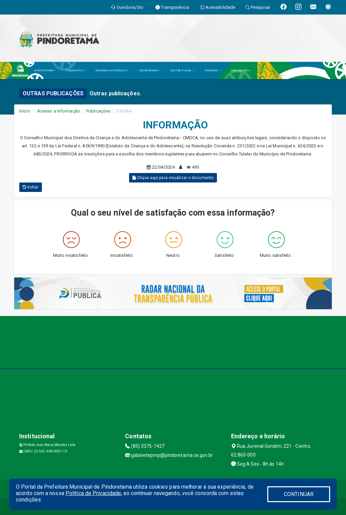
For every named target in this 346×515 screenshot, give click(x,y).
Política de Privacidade (93, 493)
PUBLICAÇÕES (241, 70)
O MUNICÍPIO (75, 70)
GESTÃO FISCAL (182, 70)
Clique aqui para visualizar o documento (173, 177)
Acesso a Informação (58, 111)
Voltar (31, 187)
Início (24, 111)
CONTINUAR (299, 494)
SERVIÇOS (212, 70)
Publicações (98, 111)
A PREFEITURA (44, 70)
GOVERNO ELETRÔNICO (112, 70)
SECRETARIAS (149, 70)
